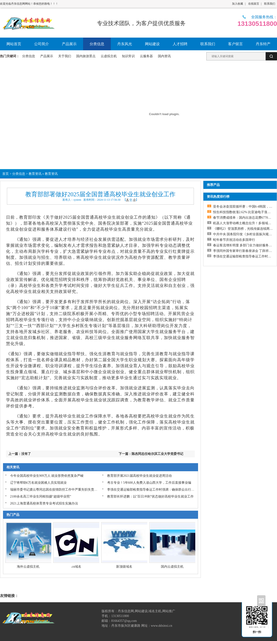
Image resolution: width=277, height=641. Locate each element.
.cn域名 (76, 566)
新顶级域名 (124, 566)
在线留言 (253, 3)
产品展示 (46, 56)
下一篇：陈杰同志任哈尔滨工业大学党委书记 (151, 454)
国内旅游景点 (86, 56)
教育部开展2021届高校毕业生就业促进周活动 (139, 475)
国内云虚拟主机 (172, 566)
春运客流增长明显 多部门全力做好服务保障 (244, 245)
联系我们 (269, 3)
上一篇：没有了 (19, 454)
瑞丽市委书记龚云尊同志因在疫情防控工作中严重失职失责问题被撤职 (60, 489)
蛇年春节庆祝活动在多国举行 (234, 239)
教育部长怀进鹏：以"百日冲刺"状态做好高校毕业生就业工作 (150, 496)
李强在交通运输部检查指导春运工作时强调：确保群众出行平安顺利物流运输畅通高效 (168, 489)
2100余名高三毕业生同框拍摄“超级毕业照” (40, 496)
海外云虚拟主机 (28, 566)
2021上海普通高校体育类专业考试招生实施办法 (44, 503)
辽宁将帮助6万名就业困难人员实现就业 (38, 482)
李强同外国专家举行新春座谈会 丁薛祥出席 (244, 251)
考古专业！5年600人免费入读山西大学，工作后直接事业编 (149, 482)
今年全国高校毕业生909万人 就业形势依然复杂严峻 (47, 475)
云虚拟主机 (109, 56)
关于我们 (64, 56)
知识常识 (128, 56)
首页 (5, 174)
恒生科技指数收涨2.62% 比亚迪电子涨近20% (245, 212)
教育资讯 (35, 174)
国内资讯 (164, 56)
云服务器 (146, 56)
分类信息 (28, 56)
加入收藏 (237, 3)
